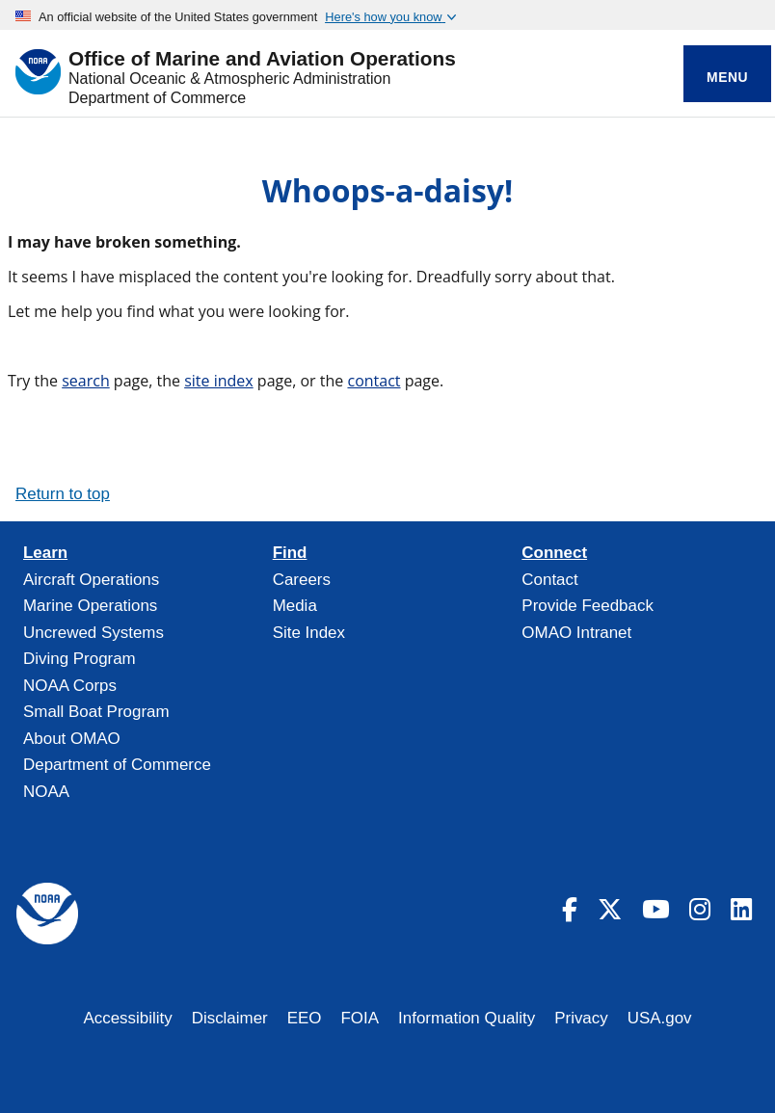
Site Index (309, 632)
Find (290, 553)
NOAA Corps (70, 685)
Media (295, 605)
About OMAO (71, 738)
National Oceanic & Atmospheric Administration (229, 78)
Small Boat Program (96, 711)
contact (373, 380)
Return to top (62, 494)
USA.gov (660, 1018)
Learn (45, 553)
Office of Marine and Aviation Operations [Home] (262, 59)
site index (219, 380)
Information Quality (466, 1018)
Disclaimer (230, 1018)
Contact (549, 579)
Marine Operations (90, 605)
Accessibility (127, 1018)
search (86, 380)
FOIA (360, 1018)
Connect (554, 553)
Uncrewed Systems (93, 632)
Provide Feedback (587, 605)
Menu (727, 77)
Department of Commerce (157, 98)
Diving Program (79, 658)
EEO (304, 1018)
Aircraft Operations (91, 579)
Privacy (581, 1018)
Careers (302, 579)
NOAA (46, 791)
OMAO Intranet (576, 632)
